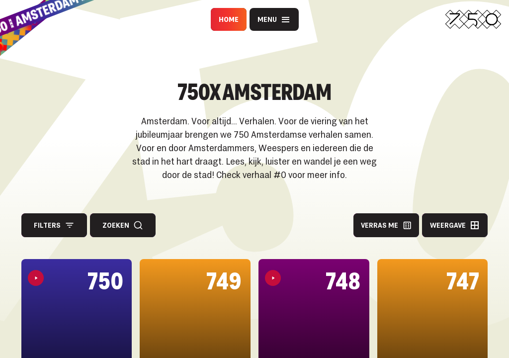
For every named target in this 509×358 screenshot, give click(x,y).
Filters (54, 225)
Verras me (386, 225)
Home (229, 19)
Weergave (455, 225)
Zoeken (122, 225)
